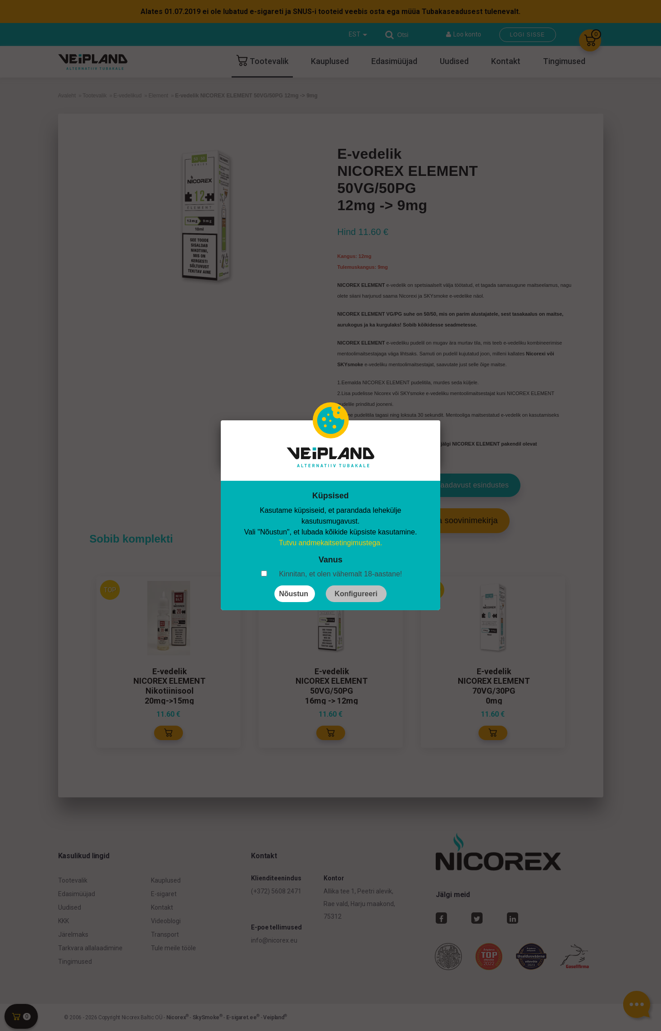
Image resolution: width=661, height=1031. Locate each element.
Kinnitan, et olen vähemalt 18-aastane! (340, 574)
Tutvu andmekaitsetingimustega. (331, 543)
